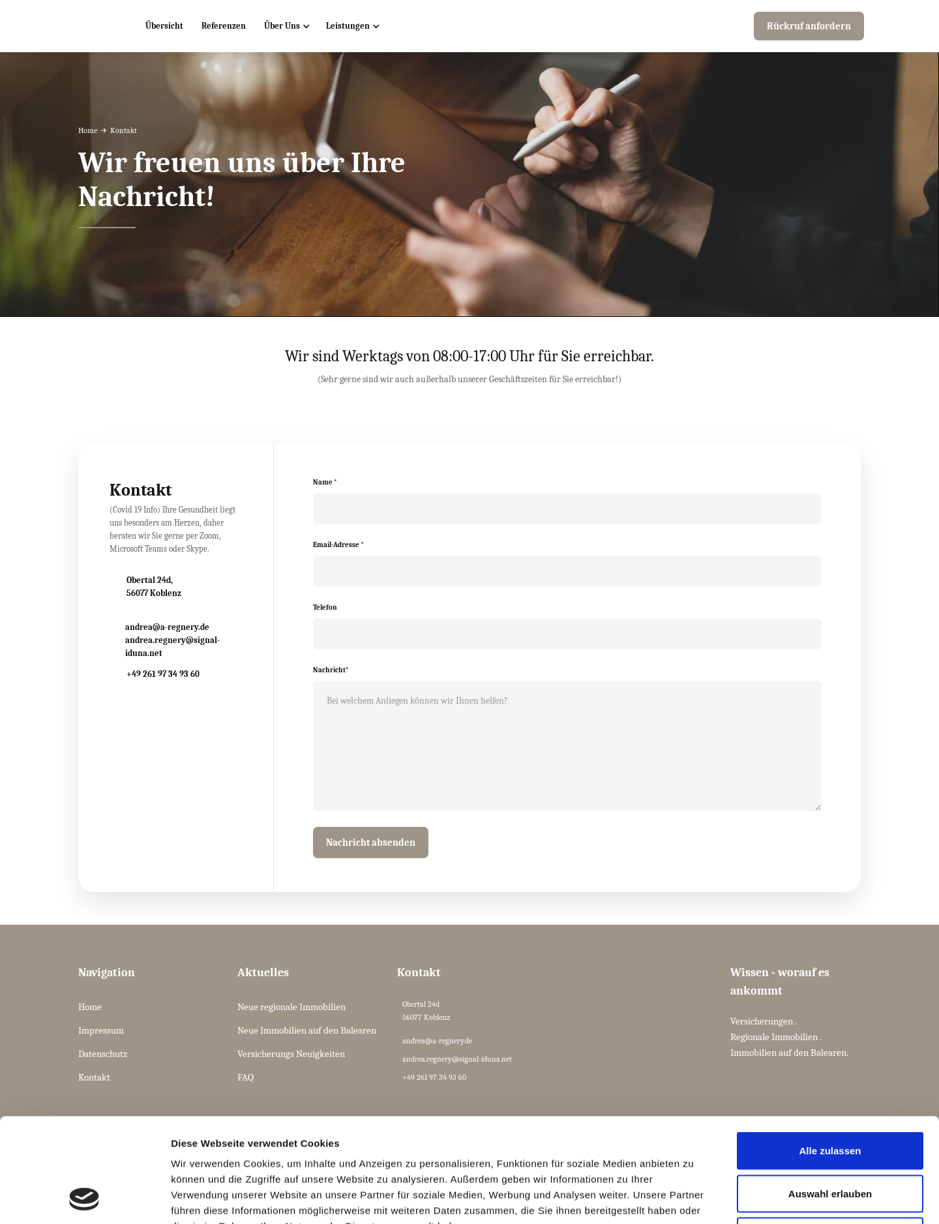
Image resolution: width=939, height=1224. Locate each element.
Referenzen (223, 26)
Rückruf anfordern (809, 26)
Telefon (325, 607)
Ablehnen (830, 1138)
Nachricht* (331, 670)
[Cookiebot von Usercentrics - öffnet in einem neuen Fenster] (84, 1198)
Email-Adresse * (338, 545)
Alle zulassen (830, 1052)
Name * (325, 482)
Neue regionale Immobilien (291, 1007)
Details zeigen (693, 1198)
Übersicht (164, 26)
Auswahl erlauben (830, 1095)
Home (87, 130)
